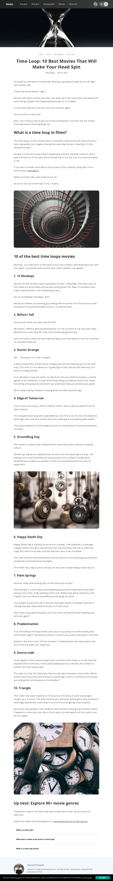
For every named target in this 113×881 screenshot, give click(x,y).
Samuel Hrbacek (35, 865)
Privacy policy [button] (87, 877)
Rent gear (35, 4)
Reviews (62, 4)
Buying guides (49, 4)
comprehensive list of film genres (70, 821)
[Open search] (95, 4)
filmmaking (33, 170)
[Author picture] (19, 869)
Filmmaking (58, 54)
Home (41, 54)
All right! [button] (102, 878)
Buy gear (23, 4)
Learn (48, 54)
